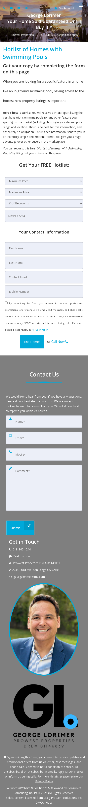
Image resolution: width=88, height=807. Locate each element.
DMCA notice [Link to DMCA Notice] (44, 802)
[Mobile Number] (44, 291)
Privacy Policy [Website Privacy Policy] (40, 329)
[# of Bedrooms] (44, 203)
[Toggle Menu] (81, 5)
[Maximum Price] (44, 192)
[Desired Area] (44, 216)
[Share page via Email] (26, 8)
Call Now (59, 341)
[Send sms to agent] (12, 8)
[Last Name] (44, 263)
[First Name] (44, 248)
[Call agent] (4, 8)
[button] (32, 341)
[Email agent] (19, 8)
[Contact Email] (44, 277)
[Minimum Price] (44, 181)
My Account (64, 8)
